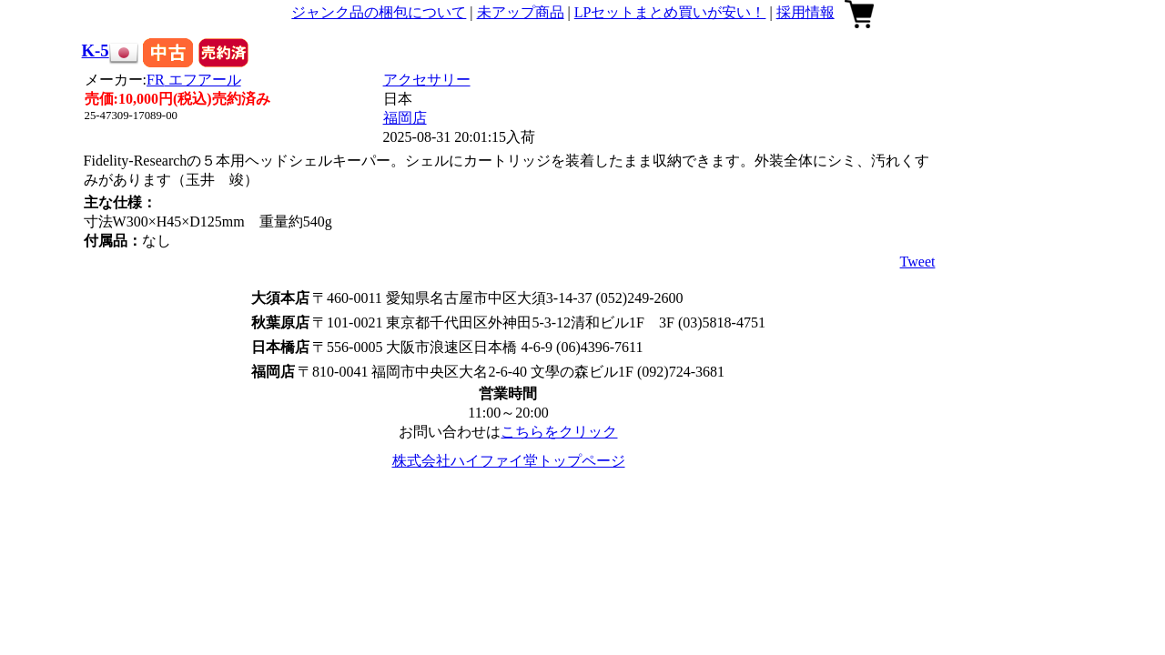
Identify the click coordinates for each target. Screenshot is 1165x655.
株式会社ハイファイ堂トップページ (508, 461)
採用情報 (805, 12)
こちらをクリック (559, 431)
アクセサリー (427, 79)
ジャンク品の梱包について (378, 12)
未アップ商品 (520, 12)
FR (194, 79)
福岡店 (405, 118)
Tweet (918, 261)
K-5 (95, 50)
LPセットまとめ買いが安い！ (670, 12)
